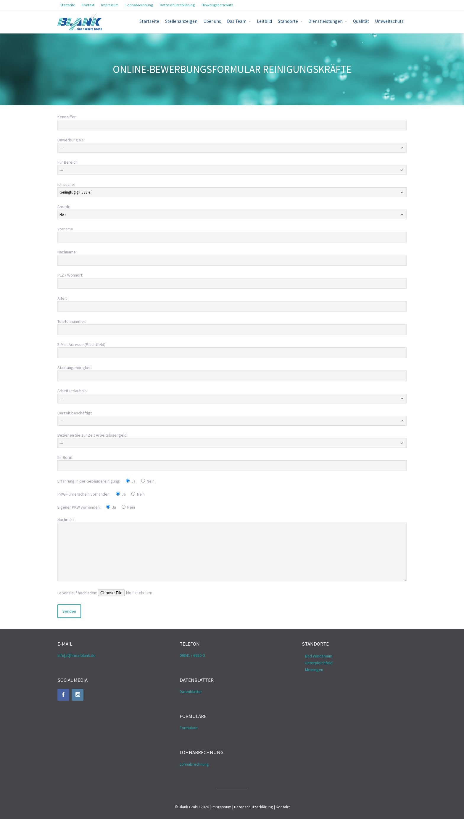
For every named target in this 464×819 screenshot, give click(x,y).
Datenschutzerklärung (253, 807)
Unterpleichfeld (319, 662)
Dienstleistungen (325, 21)
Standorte (288, 21)
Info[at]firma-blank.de (76, 655)
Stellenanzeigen (181, 21)
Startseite (149, 21)
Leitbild (264, 21)
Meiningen (314, 669)
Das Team (236, 21)
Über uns (212, 21)
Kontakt (283, 807)
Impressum (221, 807)
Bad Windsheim (318, 656)
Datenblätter (191, 691)
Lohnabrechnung (194, 764)
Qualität (361, 21)
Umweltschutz (389, 21)
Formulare (189, 727)
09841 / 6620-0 (192, 655)
